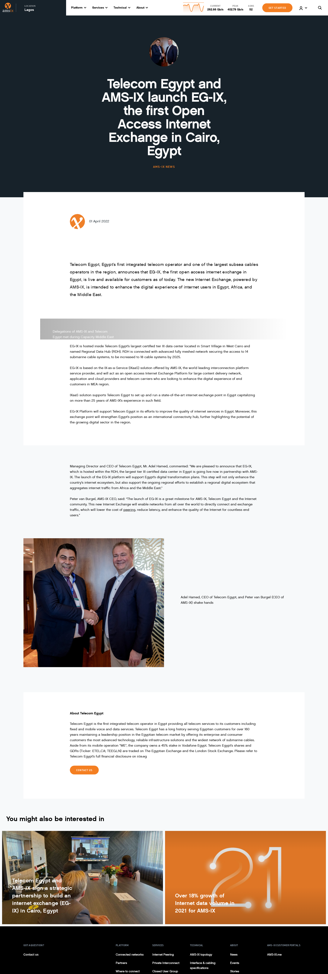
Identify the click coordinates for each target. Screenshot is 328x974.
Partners (121, 963)
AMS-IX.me (274, 955)
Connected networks (130, 955)
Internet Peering (163, 955)
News (233, 955)
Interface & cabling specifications (202, 965)
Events (234, 963)
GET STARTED (277, 7)
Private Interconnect (165, 963)
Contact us (30, 954)
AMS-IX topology (201, 955)
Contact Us (84, 770)
